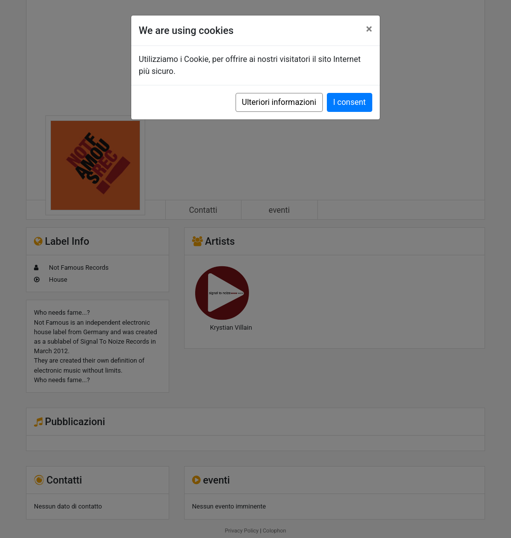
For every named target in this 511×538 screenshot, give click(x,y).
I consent (349, 102)
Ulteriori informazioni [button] (279, 102)
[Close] (369, 28)
